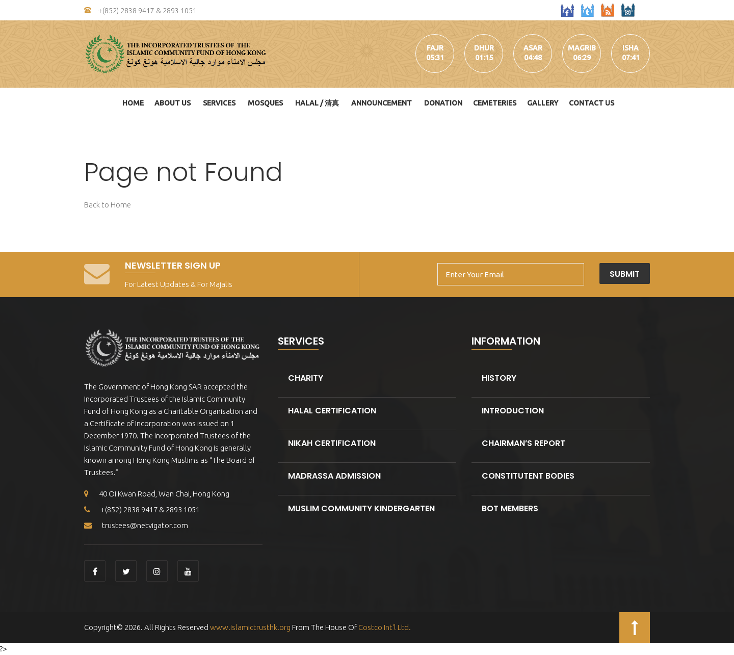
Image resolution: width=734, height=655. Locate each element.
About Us (172, 103)
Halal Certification (332, 410)
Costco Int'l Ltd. (384, 627)
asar (532, 48)
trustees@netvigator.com (136, 525)
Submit (625, 274)
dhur (484, 48)
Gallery (542, 103)
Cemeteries (494, 103)
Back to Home (107, 204)
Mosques (265, 103)
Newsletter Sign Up (173, 265)
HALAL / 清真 (317, 103)
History (499, 378)
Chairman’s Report (523, 443)
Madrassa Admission (334, 476)
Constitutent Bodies (528, 476)
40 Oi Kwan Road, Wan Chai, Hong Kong (156, 493)
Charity (305, 378)
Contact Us (591, 103)
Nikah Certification (332, 443)
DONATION (443, 103)
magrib (582, 48)
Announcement (381, 103)
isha (630, 48)
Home (133, 103)
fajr (435, 48)
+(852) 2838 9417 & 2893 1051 (140, 11)
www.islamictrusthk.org (249, 627)
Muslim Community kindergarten (361, 508)
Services (219, 103)
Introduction (513, 410)
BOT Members (510, 508)
